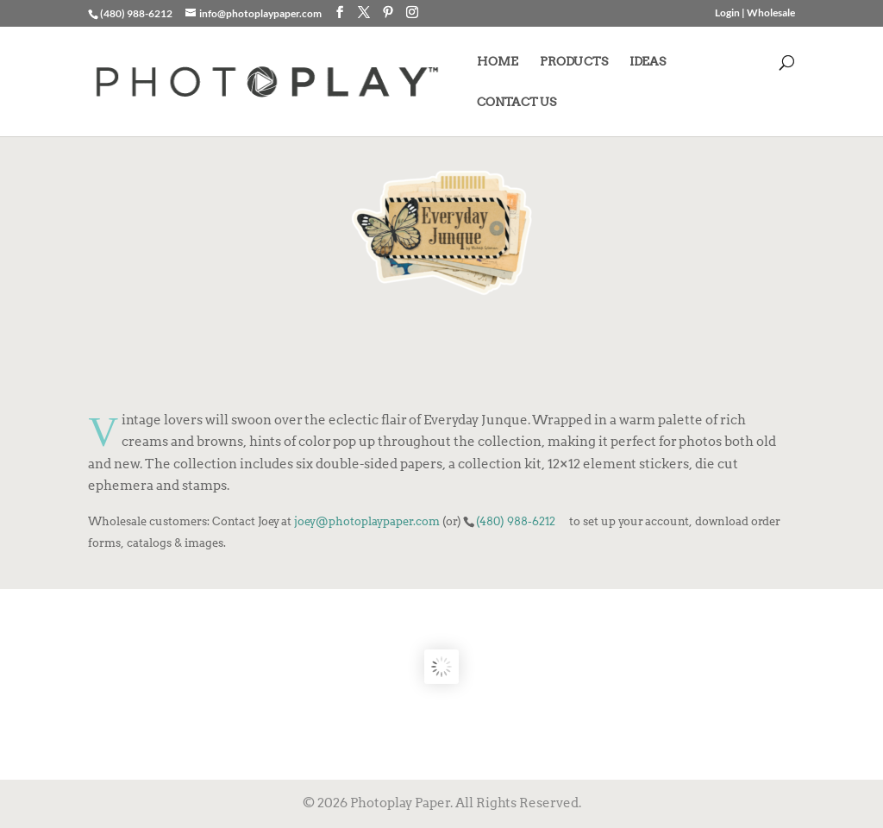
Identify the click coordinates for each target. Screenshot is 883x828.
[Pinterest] (388, 12)
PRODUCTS (574, 61)
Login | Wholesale (755, 13)
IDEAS (647, 61)
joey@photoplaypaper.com (367, 521)
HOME (497, 61)
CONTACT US (516, 102)
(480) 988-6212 (515, 521)
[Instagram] (412, 12)
